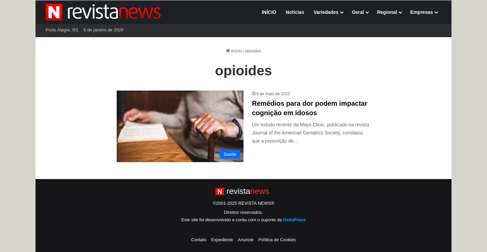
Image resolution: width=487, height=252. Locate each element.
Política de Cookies (277, 239)
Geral (358, 12)
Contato (199, 239)
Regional (387, 12)
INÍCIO (269, 12)
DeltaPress (294, 219)
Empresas (421, 12)
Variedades (326, 12)
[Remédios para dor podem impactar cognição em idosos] (180, 126)
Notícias (295, 12)
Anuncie (246, 239)
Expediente (222, 239)
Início (234, 50)
